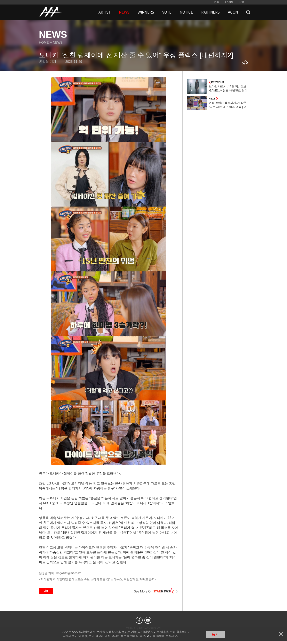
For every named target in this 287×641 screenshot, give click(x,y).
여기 (149, 636)
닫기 (281, 634)
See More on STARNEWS (156, 591)
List (46, 591)
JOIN (216, 2)
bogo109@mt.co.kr (68, 573)
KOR (241, 2)
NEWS (124, 12)
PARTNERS (210, 12)
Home (44, 42)
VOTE (167, 12)
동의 (215, 634)
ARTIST (104, 12)
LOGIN (229, 2)
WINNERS (146, 12)
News (58, 42)
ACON (233, 12)
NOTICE (186, 12)
